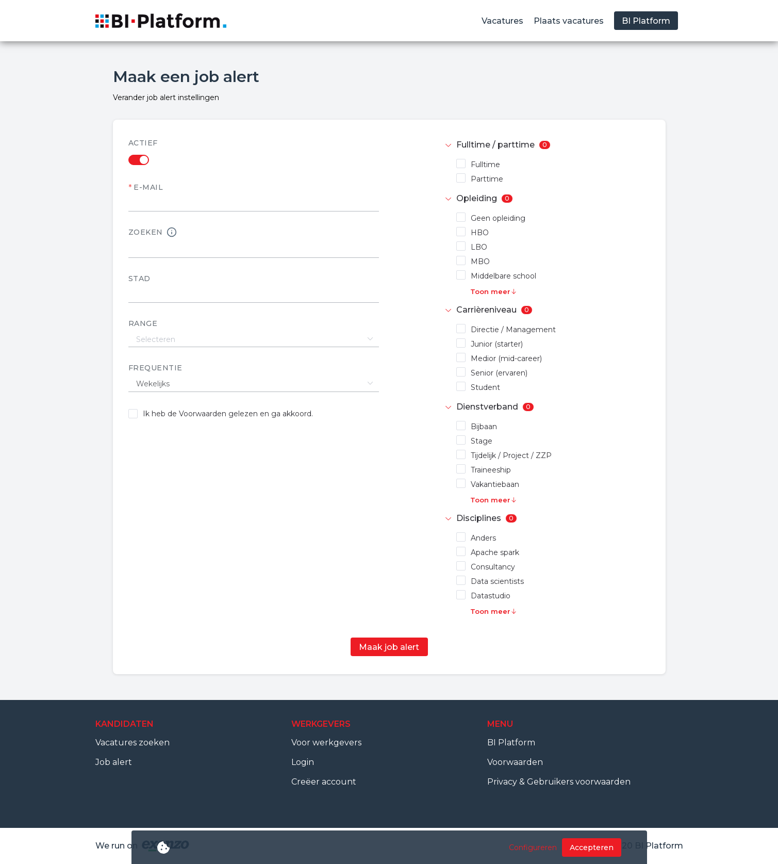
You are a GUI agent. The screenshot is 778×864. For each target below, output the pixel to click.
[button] (547, 145)
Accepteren (592, 847)
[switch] (253, 160)
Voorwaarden (515, 762)
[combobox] (253, 295)
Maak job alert (389, 647)
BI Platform (511, 742)
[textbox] (253, 295)
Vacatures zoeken (132, 742)
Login (302, 762)
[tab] (547, 145)
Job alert (113, 762)
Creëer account (323, 782)
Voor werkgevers (326, 742)
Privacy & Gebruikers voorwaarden (559, 782)
